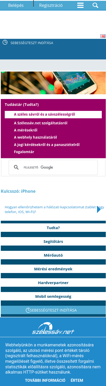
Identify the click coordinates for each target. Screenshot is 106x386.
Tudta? (53, 227)
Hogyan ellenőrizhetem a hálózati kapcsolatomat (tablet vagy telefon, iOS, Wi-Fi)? (54, 209)
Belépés (16, 5)
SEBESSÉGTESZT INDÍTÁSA (32, 42)
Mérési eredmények (53, 268)
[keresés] (52, 167)
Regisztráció (51, 5)
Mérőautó (53, 255)
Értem (77, 380)
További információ (45, 380)
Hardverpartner (53, 282)
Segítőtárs (53, 241)
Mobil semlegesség (53, 296)
